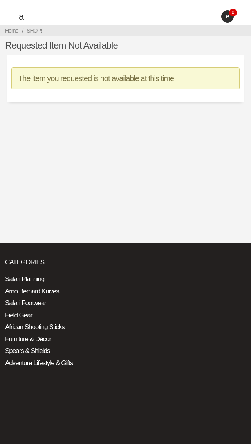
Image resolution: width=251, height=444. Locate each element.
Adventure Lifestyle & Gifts (39, 363)
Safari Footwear (25, 303)
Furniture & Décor (28, 339)
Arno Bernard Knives (32, 291)
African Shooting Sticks (35, 327)
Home (11, 30)
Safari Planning (24, 279)
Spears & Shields (27, 351)
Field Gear (18, 315)
